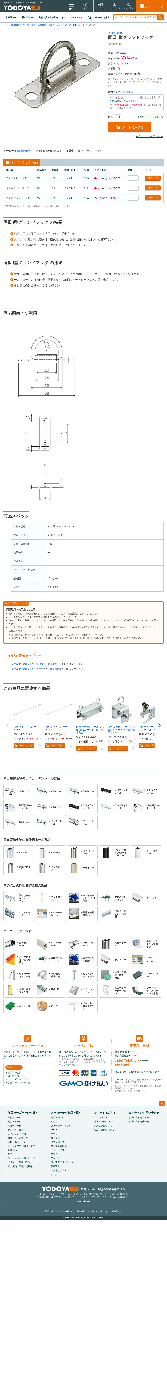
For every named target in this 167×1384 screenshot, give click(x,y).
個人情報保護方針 (114, 1211)
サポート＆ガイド (105, 1112)
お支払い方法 (83, 1041)
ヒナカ (54, 1121)
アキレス (55, 1158)
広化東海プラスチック (62, 1162)
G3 (38, 198)
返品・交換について (104, 1129)
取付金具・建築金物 (48, 17)
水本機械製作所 (59, 1146)
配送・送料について (104, 1121)
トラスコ (55, 1174)
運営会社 (49, 1211)
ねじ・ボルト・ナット (72, 17)
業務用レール (12, 17)
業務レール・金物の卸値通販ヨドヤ (83, 1189)
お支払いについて (103, 1125)
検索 (160, 17)
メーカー (41, 668)
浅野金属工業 (57, 1142)
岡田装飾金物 (115, 33)
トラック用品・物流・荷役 (21, 1146)
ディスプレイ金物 (17, 1133)
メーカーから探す (98, 17)
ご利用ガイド (101, 1117)
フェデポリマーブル (61, 1125)
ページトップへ (162, 1103)
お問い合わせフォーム (140, 1117)
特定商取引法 (89, 1211)
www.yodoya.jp (83, 1201)
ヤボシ (54, 1133)
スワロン (55, 1154)
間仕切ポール (28, 17)
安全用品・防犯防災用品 (20, 1166)
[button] (7, 725)
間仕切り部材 (14, 1125)
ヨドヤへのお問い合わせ (144, 1112)
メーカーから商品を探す (66, 1112)
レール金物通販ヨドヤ (14, 25)
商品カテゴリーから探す (23, 1112)
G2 (38, 188)
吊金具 (51, 25)
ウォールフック (64, 25)
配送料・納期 (139, 1041)
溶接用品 (12, 1150)
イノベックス (57, 1150)
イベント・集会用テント (20, 1162)
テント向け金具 (15, 1129)
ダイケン (55, 1137)
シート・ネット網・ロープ (21, 1158)
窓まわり (12, 1154)
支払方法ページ (141, 82)
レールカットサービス (27, 1041)
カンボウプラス (59, 1170)
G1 (38, 178)
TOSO (54, 1129)
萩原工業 (55, 1166)
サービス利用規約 (65, 1211)
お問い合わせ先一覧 (139, 1121)
